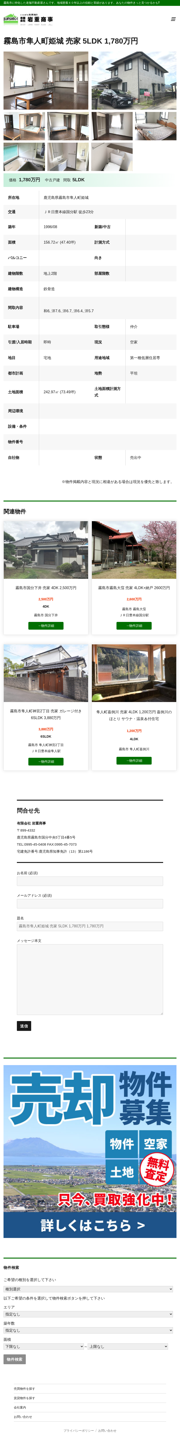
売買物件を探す (24, 1388)
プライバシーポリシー (79, 1430)
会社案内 (20, 1407)
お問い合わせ (23, 1417)
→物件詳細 (46, 626)
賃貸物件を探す (24, 1398)
